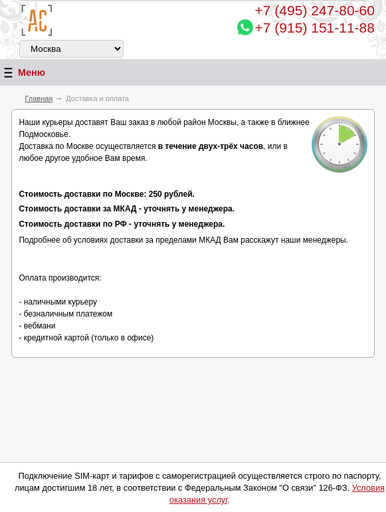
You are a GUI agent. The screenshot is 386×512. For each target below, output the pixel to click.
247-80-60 (315, 10)
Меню (22, 72)
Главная (38, 98)
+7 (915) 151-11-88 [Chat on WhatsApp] (315, 27)
